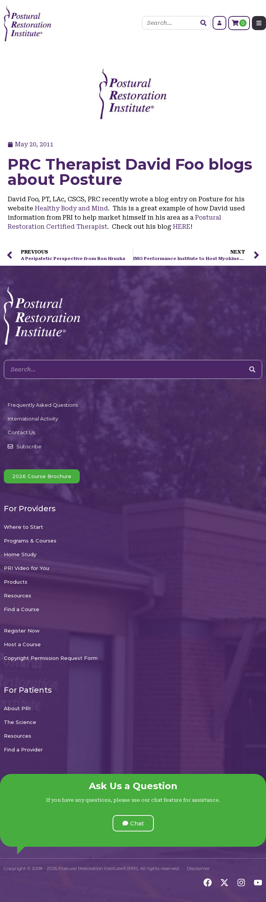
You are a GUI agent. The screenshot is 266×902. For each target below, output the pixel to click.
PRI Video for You (26, 568)
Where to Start (23, 527)
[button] (133, 823)
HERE (181, 226)
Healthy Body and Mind (71, 208)
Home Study (20, 554)
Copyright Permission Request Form (51, 658)
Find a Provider (23, 749)
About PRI (17, 708)
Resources (17, 595)
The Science (20, 722)
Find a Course (21, 609)
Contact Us (21, 432)
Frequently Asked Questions (43, 405)
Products (15, 582)
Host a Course (22, 644)
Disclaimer (198, 868)
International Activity (33, 419)
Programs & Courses (30, 541)
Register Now (22, 631)
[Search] (203, 22)
